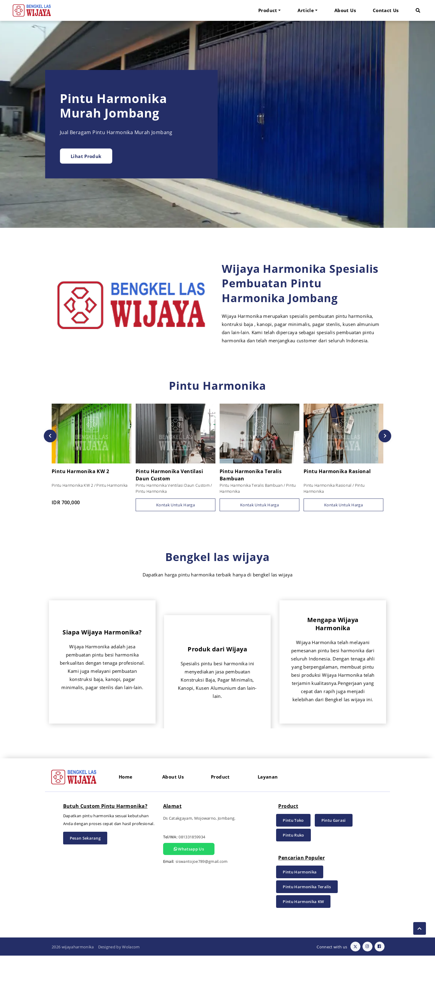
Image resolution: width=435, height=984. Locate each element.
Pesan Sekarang (85, 866)
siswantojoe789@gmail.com (202, 889)
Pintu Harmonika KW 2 (90, 472)
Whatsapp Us (189, 877)
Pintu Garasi (333, 848)
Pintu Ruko (293, 863)
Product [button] (267, 10)
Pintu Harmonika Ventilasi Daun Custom (175, 475)
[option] (217, 124)
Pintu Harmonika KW (303, 930)
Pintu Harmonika (300, 900)
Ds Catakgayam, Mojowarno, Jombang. (199, 846)
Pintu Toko (293, 848)
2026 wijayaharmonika (73, 975)
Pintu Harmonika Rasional (343, 472)
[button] (418, 10)
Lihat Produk (86, 156)
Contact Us (386, 10)
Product (220, 805)
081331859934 (192, 865)
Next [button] (385, 436)
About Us (345, 10)
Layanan (268, 805)
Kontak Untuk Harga (175, 505)
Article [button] (306, 10)
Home (126, 805)
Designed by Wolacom (119, 975)
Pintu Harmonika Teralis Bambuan (258, 475)
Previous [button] (50, 436)
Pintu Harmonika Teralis (307, 915)
